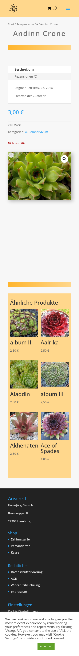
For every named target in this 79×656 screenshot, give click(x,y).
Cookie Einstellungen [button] (23, 611)
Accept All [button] (46, 646)
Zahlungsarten (21, 539)
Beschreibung (24, 69)
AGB (14, 579)
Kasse (15, 552)
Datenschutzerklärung (27, 572)
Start (11, 24)
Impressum (19, 592)
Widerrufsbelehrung (25, 585)
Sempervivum (25, 24)
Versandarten (20, 546)
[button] (64, 159)
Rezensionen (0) (26, 76)
